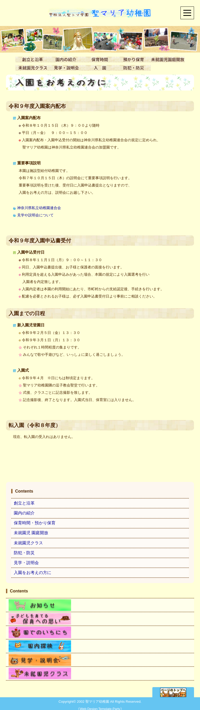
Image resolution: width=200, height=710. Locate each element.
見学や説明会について (33, 215)
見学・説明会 (26, 562)
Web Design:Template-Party (100, 706)
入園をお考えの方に (32, 572)
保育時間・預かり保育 (34, 523)
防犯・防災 (24, 553)
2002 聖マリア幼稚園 (93, 699)
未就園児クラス (28, 543)
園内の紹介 (24, 513)
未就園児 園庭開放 (31, 533)
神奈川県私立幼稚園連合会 (37, 208)
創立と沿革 (24, 503)
